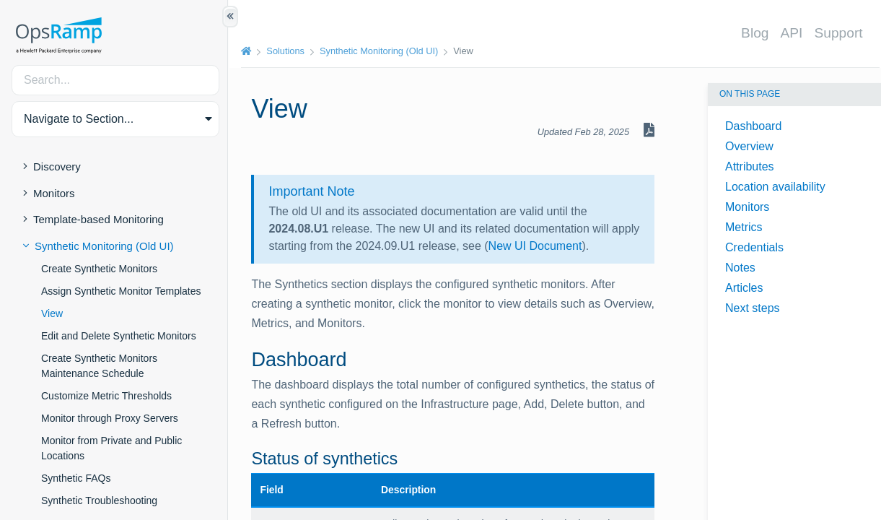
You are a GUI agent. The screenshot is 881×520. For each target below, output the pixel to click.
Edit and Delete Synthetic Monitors (118, 336)
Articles (744, 288)
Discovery (57, 166)
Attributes (749, 166)
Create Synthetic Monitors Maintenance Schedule (99, 365)
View (52, 313)
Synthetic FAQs (75, 478)
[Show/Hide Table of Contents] (230, 16)
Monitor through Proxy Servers (109, 418)
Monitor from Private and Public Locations (111, 448)
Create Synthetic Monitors (99, 268)
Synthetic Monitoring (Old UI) (104, 246)
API (792, 32)
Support (839, 32)
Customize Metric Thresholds (106, 396)
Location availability (775, 187)
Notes (740, 267)
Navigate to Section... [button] (78, 119)
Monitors (54, 193)
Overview (749, 146)
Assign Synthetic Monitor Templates (121, 291)
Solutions (287, 51)
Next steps (752, 308)
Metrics (744, 227)
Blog (755, 32)
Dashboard (753, 126)
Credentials (754, 247)
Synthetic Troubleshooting (99, 500)
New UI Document (568, 246)
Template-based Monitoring (98, 219)
